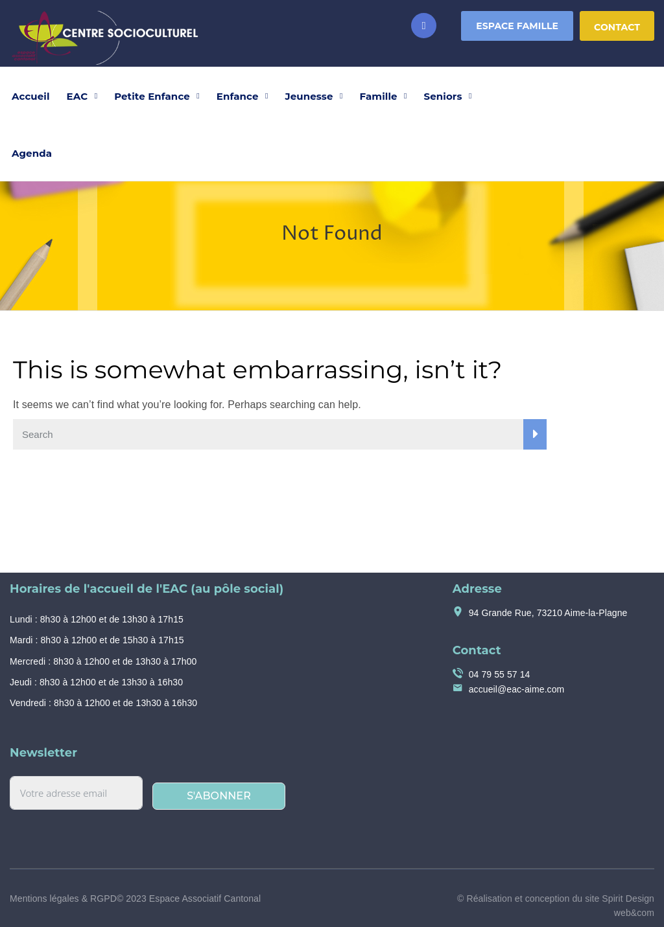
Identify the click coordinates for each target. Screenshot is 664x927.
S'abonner (219, 796)
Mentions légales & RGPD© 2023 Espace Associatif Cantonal (135, 898)
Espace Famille (517, 26)
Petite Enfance (152, 96)
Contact (617, 27)
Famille (378, 96)
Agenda (32, 153)
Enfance (238, 96)
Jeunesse (309, 96)
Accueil (31, 96)
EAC (77, 96)
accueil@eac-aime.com (517, 689)
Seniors (443, 96)
